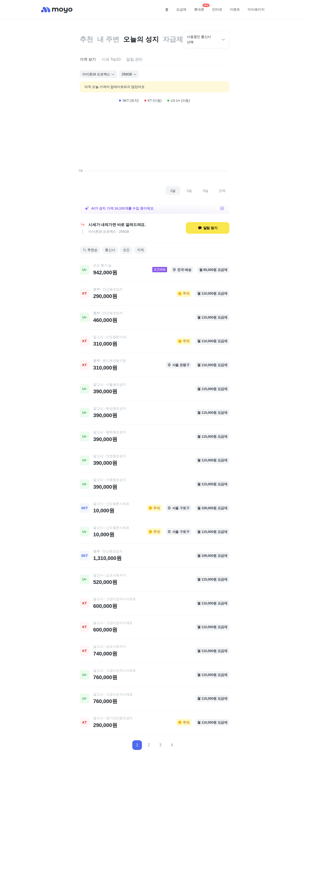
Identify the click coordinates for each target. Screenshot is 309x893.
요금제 (181, 9)
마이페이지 (256, 9)
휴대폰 (201, 8)
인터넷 (217, 9)
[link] (154, 270)
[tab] (88, 59)
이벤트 (235, 9)
